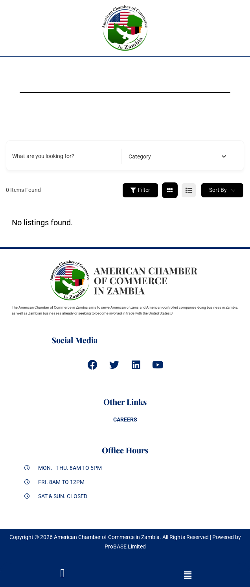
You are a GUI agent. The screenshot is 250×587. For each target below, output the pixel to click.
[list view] (189, 190)
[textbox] (140, 156)
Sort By (218, 190)
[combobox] (177, 156)
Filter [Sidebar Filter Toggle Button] (140, 190)
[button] (187, 575)
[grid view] (170, 190)
